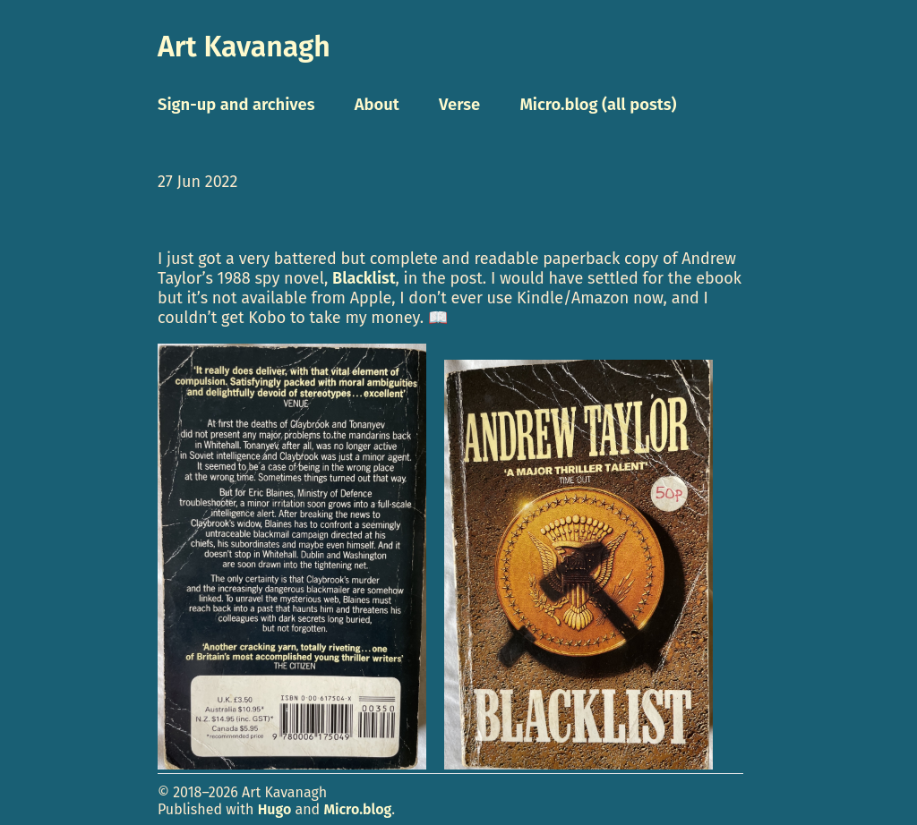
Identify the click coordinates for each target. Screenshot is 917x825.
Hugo (275, 809)
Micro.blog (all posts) (597, 105)
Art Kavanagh (244, 47)
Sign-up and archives (236, 105)
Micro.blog (357, 809)
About (377, 105)
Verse (459, 105)
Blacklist (363, 278)
